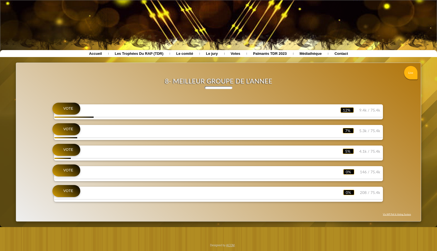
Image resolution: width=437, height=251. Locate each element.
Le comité (184, 53)
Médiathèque (311, 53)
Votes (235, 53)
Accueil (95, 53)
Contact (341, 53)
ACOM (230, 245)
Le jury (212, 53)
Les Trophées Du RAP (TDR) (139, 53)
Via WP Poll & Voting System (397, 214)
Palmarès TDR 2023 (270, 53)
